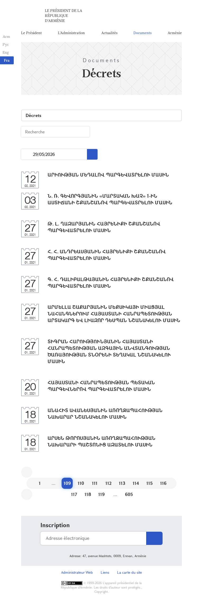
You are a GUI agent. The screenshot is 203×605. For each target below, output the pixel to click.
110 (81, 483)
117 (74, 495)
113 (122, 483)
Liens (105, 572)
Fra (7, 60)
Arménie (175, 32)
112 (108, 483)
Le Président (31, 32)
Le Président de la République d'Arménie (63, 15)
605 (129, 495)
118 (88, 495)
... (27, 155)
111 (95, 483)
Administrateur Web (77, 572)
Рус (6, 44)
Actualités (109, 32)
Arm (6, 36)
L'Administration (71, 32)
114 (136, 483)
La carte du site (129, 572)
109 (67, 483)
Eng (6, 52)
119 (101, 495)
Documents (142, 32)
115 (149, 483)
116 (163, 483)
